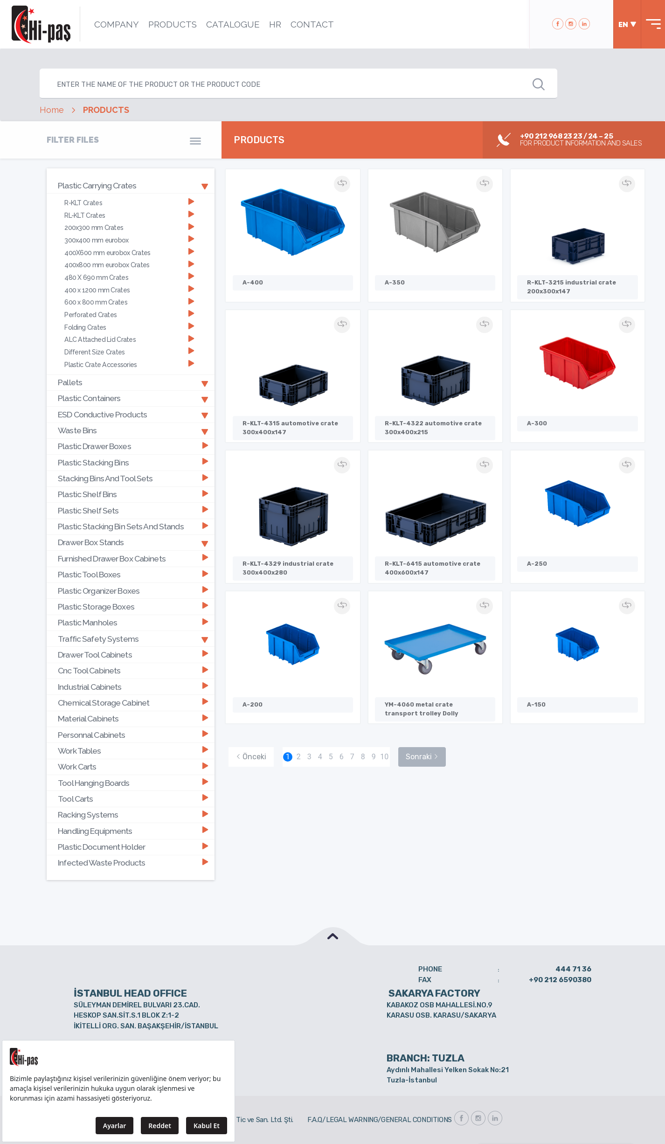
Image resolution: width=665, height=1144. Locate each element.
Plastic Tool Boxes (133, 573)
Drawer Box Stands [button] (133, 541)
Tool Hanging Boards (133, 781)
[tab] (131, 186)
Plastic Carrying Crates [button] (133, 185)
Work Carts (133, 765)
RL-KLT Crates (129, 215)
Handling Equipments (133, 829)
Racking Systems (133, 813)
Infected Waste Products (133, 861)
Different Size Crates (129, 351)
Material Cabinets (133, 717)
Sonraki (422, 755)
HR (275, 24)
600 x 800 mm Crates (129, 302)
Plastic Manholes (133, 621)
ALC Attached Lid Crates (129, 339)
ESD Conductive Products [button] (133, 413)
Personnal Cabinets (133, 733)
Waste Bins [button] (133, 430)
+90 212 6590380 (560, 978)
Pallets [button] (133, 382)
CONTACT (311, 24)
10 (384, 755)
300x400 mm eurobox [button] (129, 240)
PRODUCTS (172, 24)
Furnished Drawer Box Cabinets (133, 557)
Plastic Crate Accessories (129, 364)
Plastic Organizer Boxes (133, 590)
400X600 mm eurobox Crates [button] (129, 252)
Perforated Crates (129, 314)
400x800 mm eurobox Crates (129, 265)
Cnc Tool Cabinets (133, 669)
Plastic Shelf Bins (133, 494)
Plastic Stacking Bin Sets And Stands (133, 526)
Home (52, 110)
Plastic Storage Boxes (133, 605)
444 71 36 (573, 967)
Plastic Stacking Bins (133, 462)
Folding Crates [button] (129, 327)
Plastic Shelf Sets (133, 509)
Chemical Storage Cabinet (133, 701)
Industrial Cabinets (133, 685)
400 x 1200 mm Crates (129, 289)
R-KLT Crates (129, 203)
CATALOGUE (232, 24)
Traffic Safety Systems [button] (133, 637)
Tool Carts (133, 797)
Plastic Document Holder (133, 845)
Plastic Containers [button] (133, 397)
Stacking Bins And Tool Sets (133, 478)
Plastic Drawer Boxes (133, 446)
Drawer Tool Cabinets (133, 654)
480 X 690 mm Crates (129, 277)
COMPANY (116, 24)
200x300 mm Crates (129, 227)
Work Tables (133, 749)
